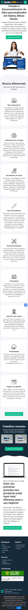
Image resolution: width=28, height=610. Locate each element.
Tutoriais (18, 553)
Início (3, 549)
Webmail (4, 566)
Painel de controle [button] (6, 564)
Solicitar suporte (20, 551)
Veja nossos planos (14, 42)
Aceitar (19, 607)
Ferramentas (5, 555)
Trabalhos (4, 553)
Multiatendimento (6, 568)
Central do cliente (20, 549)
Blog (3, 556)
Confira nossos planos (14, 418)
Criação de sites (6, 551)
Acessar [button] (20, 2)
